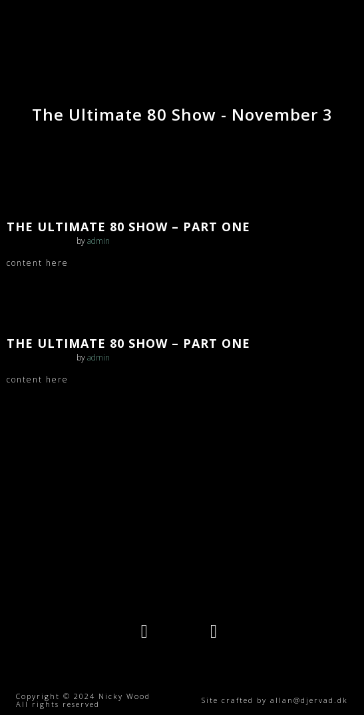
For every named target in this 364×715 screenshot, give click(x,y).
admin (98, 241)
